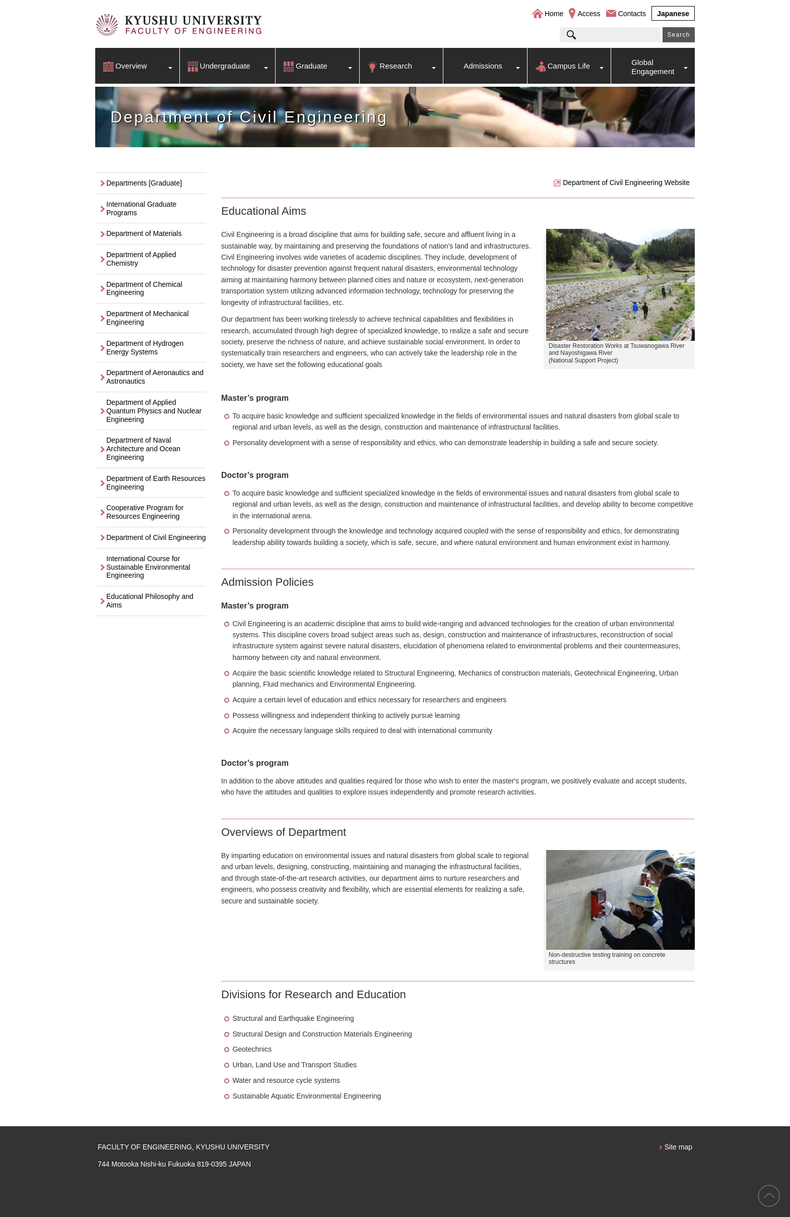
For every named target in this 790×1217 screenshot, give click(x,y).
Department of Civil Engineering (156, 537)
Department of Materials (143, 233)
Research (396, 66)
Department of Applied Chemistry (141, 259)
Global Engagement (652, 67)
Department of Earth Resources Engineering (156, 482)
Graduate (311, 66)
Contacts (632, 14)
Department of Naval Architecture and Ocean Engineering (143, 448)
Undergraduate (225, 66)
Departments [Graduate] (144, 183)
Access (588, 14)
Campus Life (569, 66)
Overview (131, 66)
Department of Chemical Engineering (144, 288)
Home (554, 14)
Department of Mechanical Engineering (147, 318)
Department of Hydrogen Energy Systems (144, 347)
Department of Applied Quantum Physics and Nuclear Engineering (154, 410)
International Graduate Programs (141, 208)
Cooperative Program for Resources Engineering (144, 512)
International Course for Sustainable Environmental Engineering (148, 567)
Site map (678, 1147)
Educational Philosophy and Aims (149, 600)
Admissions (483, 66)
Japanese (673, 14)
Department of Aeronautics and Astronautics (155, 377)
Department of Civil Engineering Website (626, 182)
